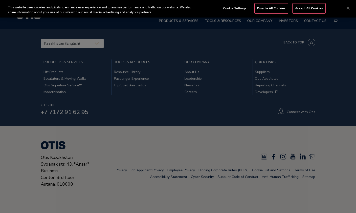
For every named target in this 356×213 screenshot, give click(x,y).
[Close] (348, 7)
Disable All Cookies (271, 8)
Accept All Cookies (309, 8)
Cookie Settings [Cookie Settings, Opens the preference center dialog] (234, 8)
